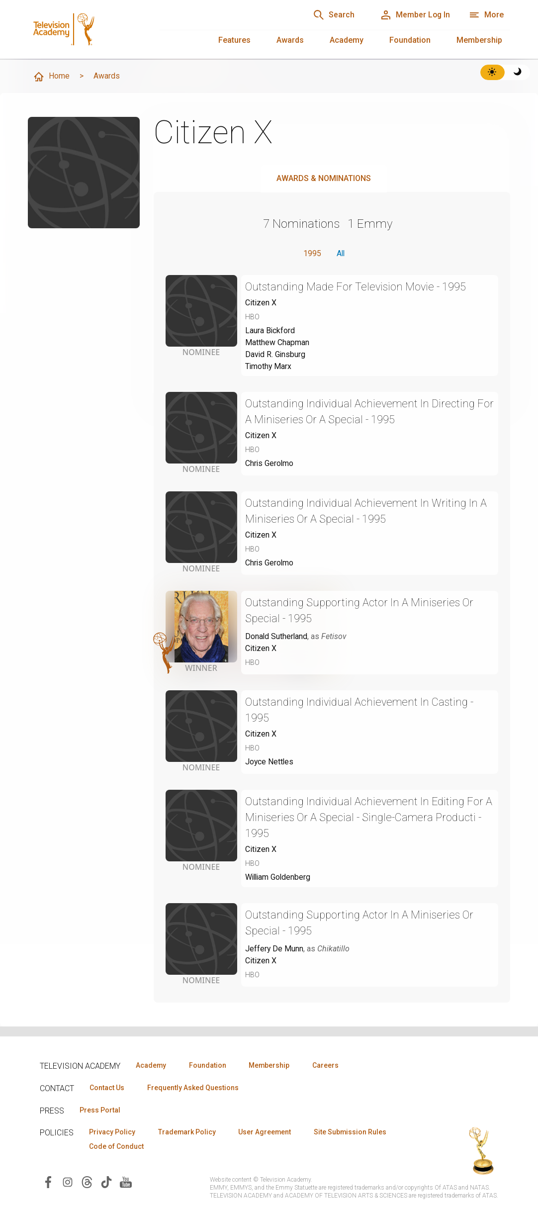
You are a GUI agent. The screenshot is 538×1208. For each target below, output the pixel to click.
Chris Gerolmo (269, 464)
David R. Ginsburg (275, 355)
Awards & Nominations (323, 178)
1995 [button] (311, 253)
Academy (346, 40)
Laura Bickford (270, 331)
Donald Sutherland (276, 637)
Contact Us (107, 1088)
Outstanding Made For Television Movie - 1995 (357, 287)
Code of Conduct (117, 1147)
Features (234, 40)
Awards (290, 40)
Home (51, 77)
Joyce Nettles (269, 762)
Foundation (410, 40)
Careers (329, 1065)
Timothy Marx (268, 367)
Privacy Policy (113, 1132)
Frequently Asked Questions (194, 1088)
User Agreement (267, 1132)
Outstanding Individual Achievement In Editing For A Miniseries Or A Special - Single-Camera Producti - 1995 (369, 818)
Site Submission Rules (353, 1132)
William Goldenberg (279, 878)
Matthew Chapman (277, 343)
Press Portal (100, 1110)
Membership (479, 40)
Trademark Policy (188, 1132)
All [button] (340, 253)
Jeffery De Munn (274, 949)
